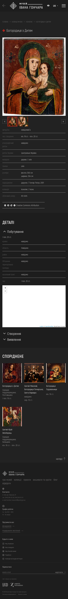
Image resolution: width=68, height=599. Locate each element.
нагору (59, 459)
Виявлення (14, 339)
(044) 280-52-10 (19, 497)
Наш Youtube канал (10, 551)
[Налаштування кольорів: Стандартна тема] (48, 5)
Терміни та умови (22, 594)
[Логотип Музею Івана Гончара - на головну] (27, 5)
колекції (17, 479)
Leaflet (41, 326)
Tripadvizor (8, 555)
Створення (14, 333)
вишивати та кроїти (42, 479)
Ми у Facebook (9, 544)
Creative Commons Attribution (21, 205)
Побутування (15, 231)
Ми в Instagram (9, 547)
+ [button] (5, 288)
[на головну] (34, 473)
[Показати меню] (64, 5)
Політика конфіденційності (9, 594)
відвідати (6, 483)
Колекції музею (17, 22)
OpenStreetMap (49, 326)
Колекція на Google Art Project (13, 559)
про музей (7, 479)
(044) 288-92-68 (9, 497)
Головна (5, 22)
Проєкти (27, 479)
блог (56, 479)
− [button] (5, 291)
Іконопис (29, 22)
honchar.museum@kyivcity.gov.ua (15, 500)
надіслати (59, 572)
